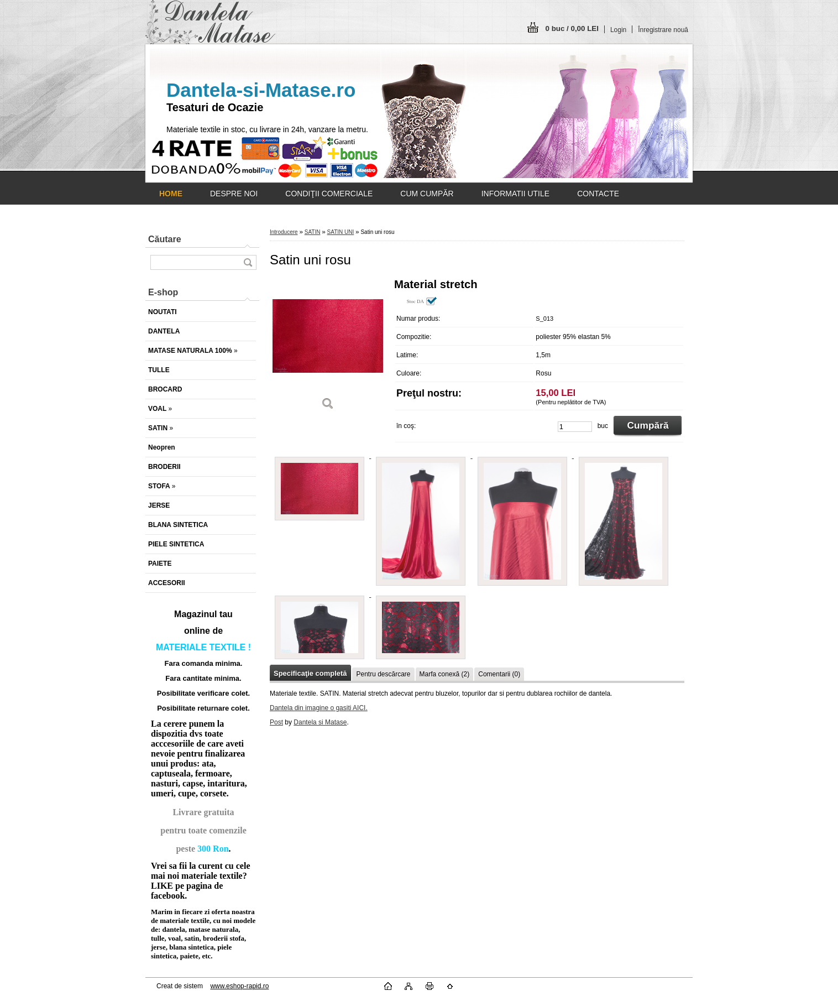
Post (276, 722)
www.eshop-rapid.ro (239, 986)
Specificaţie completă (310, 673)
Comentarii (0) (499, 674)
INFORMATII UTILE (515, 193)
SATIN (313, 232)
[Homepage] (170, 193)
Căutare (164, 239)
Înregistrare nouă (663, 30)
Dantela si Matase (320, 722)
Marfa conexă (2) (445, 674)
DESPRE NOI (234, 193)
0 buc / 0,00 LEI (572, 28)
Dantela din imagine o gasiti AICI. (319, 708)
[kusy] (575, 426)
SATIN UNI (340, 232)
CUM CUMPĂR (426, 193)
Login (618, 30)
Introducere (284, 232)
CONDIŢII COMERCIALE (329, 193)
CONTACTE (598, 193)
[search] (247, 262)
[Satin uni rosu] (327, 348)
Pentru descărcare (383, 674)
